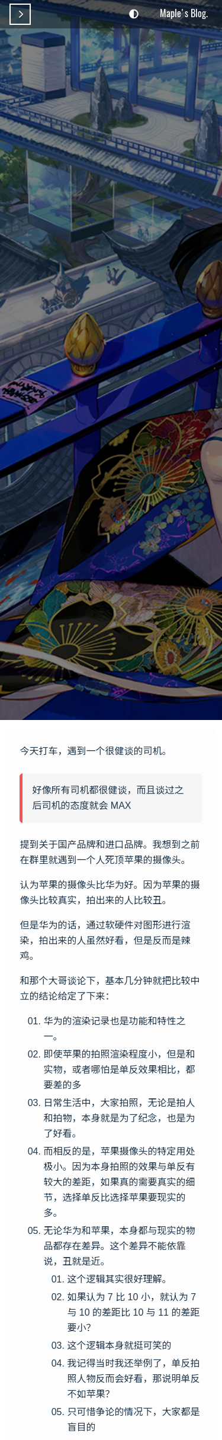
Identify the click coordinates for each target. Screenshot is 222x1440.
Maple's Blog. (184, 13)
